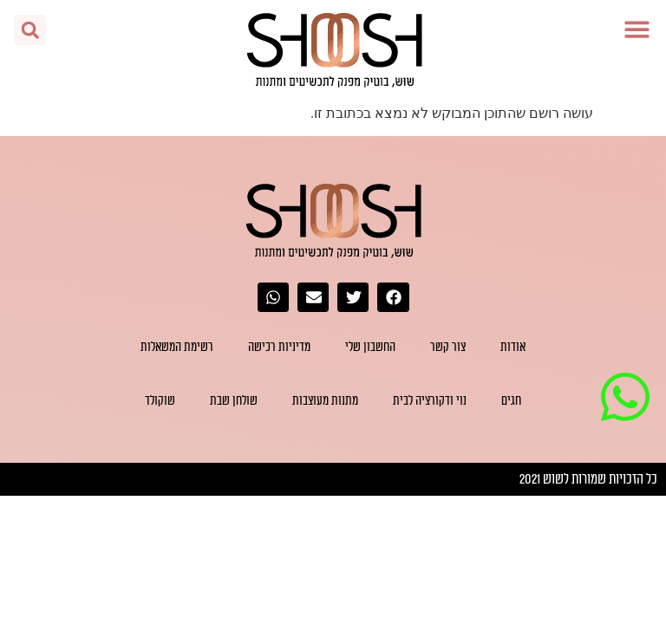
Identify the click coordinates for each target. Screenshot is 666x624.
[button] (637, 29)
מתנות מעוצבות (325, 400)
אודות (513, 347)
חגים (511, 400)
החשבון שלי (370, 347)
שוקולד (160, 400)
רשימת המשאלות (176, 347)
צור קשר (448, 347)
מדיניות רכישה (279, 347)
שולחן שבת (234, 400)
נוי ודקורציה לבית (430, 400)
